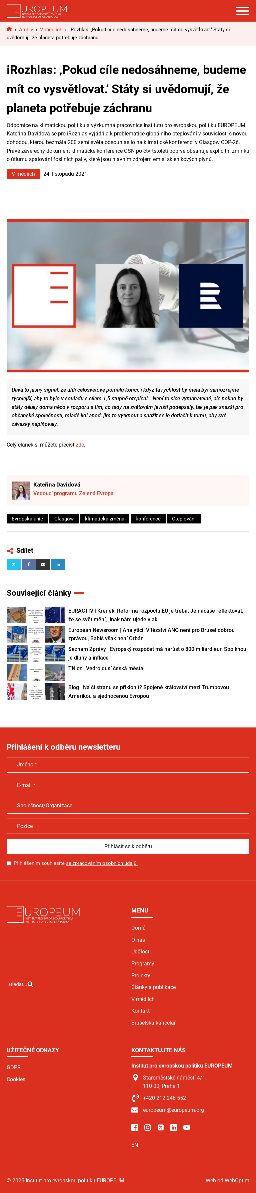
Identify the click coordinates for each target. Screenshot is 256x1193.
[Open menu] (242, 11)
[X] (14, 564)
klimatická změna (104, 519)
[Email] (43, 564)
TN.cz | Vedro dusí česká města (105, 668)
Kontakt (140, 1011)
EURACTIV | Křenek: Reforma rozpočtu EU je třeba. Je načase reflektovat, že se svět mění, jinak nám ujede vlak (155, 615)
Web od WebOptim (227, 1180)
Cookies (16, 1079)
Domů (138, 928)
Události (141, 951)
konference (148, 519)
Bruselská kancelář (153, 1023)
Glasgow (64, 519)
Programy (142, 963)
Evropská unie (27, 519)
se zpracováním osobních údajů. (102, 863)
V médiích (23, 174)
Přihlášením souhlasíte (76, 863)
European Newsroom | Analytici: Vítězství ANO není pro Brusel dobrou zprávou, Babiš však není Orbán (151, 634)
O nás (138, 940)
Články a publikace (153, 987)
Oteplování (184, 519)
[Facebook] (29, 564)
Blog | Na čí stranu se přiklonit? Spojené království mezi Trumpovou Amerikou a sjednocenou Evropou (148, 691)
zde (80, 445)
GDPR (14, 1067)
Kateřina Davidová (56, 484)
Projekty (140, 975)
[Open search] (21, 984)
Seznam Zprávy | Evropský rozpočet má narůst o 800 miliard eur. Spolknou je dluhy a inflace (157, 653)
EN (134, 1145)
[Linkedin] (58, 564)
